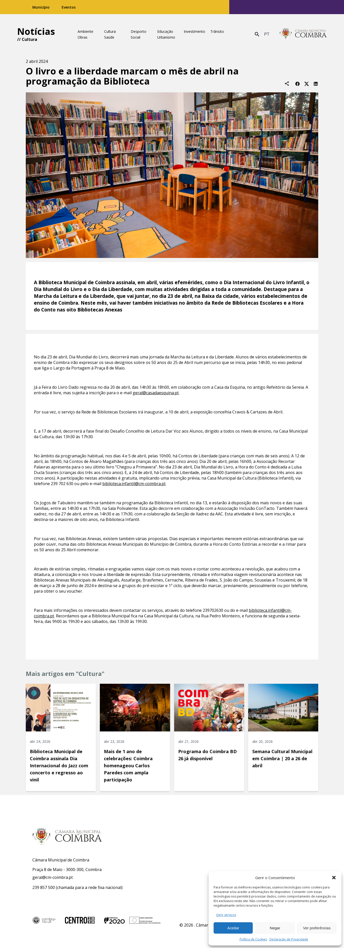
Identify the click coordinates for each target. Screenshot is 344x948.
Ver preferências (317, 928)
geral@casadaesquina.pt (156, 393)
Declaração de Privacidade (288, 939)
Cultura (29, 39)
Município (41, 7)
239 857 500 (43, 887)
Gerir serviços (226, 915)
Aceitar (233, 928)
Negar (275, 928)
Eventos (69, 7)
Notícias (36, 31)
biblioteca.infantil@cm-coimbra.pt (134, 483)
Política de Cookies (253, 939)
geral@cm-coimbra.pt (52, 877)
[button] (333, 877)
